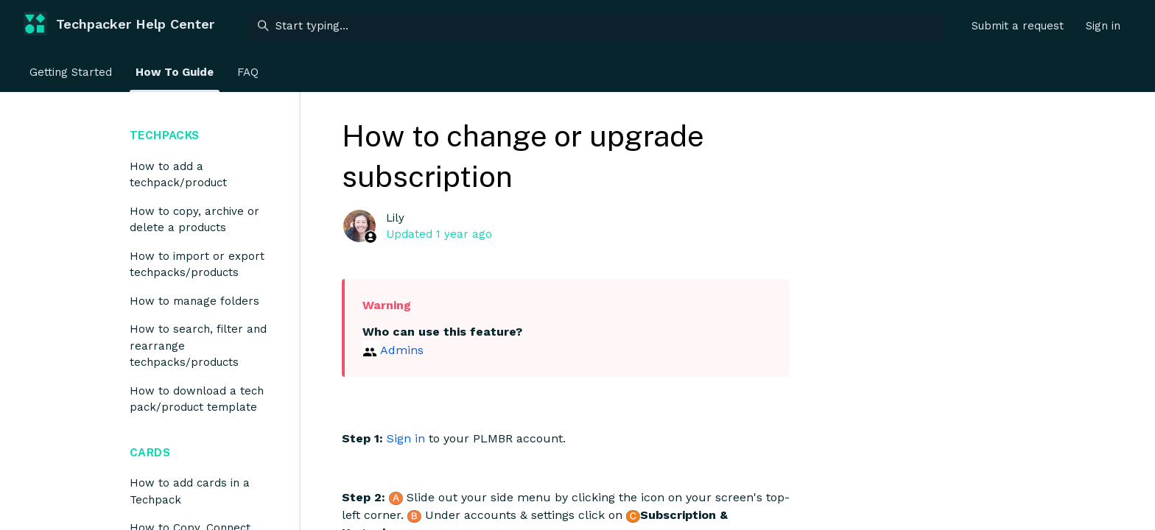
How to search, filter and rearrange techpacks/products (198, 345)
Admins (402, 350)
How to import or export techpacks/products (197, 265)
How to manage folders (194, 301)
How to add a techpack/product (178, 175)
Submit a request (1018, 25)
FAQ (248, 72)
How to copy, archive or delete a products (194, 220)
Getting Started (70, 72)
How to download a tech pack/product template (197, 399)
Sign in (406, 438)
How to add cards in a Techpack (190, 491)
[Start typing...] (595, 26)
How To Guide (175, 72)
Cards (150, 452)
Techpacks (164, 135)
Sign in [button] (1103, 25)
